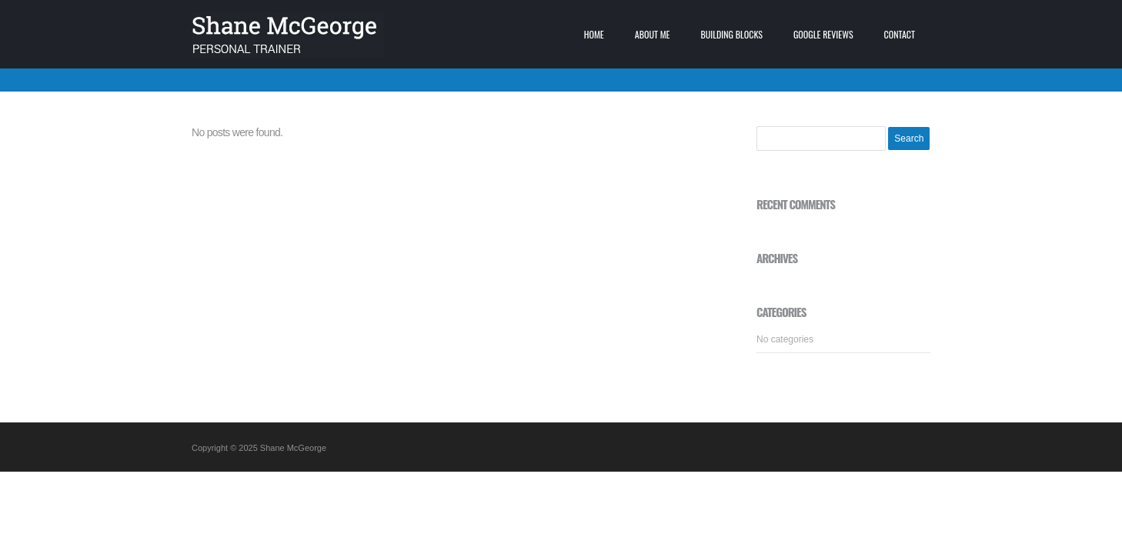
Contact (899, 34)
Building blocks (731, 34)
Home (594, 34)
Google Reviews (823, 34)
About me (652, 34)
